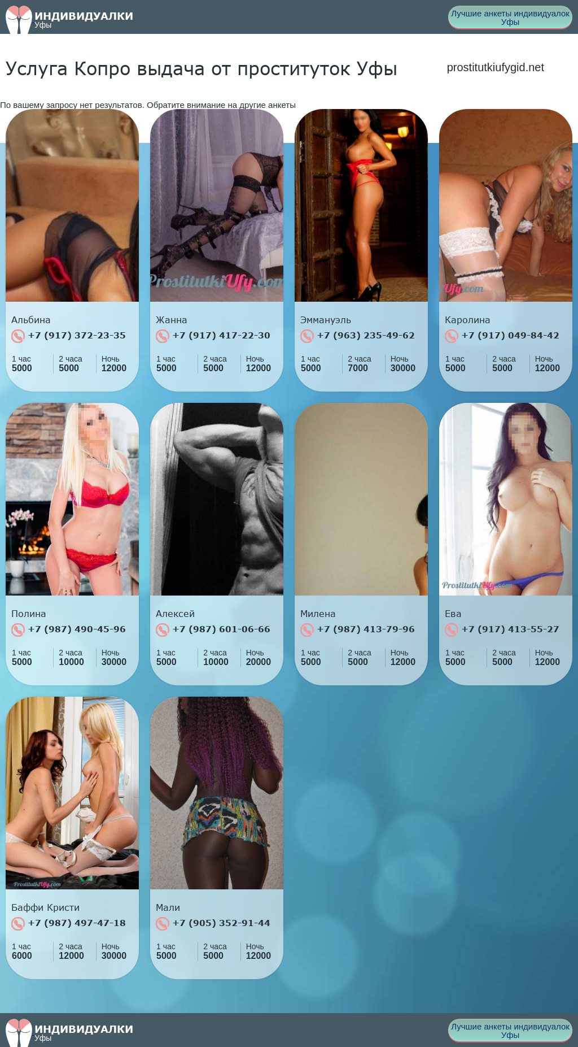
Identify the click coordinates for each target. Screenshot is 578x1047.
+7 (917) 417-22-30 (213, 336)
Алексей (175, 613)
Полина (28, 613)
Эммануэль (325, 319)
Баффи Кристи (45, 907)
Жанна (171, 319)
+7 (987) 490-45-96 (68, 630)
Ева (453, 613)
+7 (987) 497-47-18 (68, 924)
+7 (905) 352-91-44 (213, 924)
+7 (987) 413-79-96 (357, 630)
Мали (168, 907)
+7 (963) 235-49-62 (357, 336)
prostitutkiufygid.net (495, 67)
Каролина (468, 319)
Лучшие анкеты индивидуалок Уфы (510, 17)
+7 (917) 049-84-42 (502, 336)
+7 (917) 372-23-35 (68, 336)
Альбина (31, 319)
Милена (318, 613)
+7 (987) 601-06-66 (213, 630)
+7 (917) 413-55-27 (502, 630)
